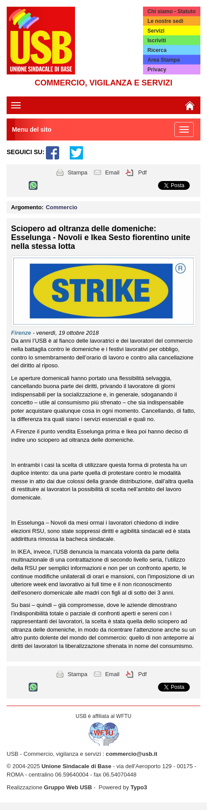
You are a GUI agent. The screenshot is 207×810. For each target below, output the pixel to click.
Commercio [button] (62, 207)
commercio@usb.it (132, 754)
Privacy (156, 70)
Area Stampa (163, 60)
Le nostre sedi (165, 21)
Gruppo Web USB (68, 787)
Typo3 (139, 787)
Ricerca (156, 50)
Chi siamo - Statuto (171, 11)
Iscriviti (156, 40)
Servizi (156, 31)
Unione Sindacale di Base (76, 766)
